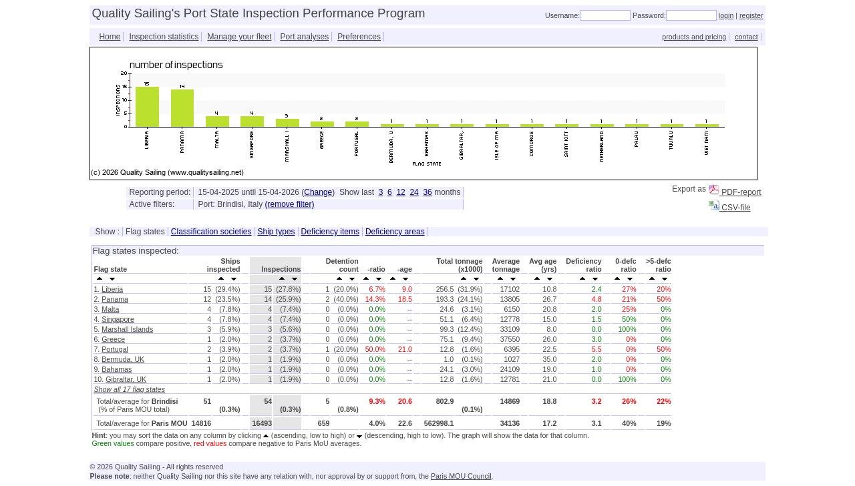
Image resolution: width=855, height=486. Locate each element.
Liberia (112, 289)
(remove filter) (290, 204)
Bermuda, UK (123, 359)
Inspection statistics (163, 36)
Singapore (118, 319)
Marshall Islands (127, 329)
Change (318, 192)
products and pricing (694, 37)
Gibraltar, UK (126, 379)
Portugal (115, 349)
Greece (113, 339)
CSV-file (730, 207)
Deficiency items (330, 231)
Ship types (276, 231)
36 (427, 192)
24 (413, 192)
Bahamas (117, 369)
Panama (115, 299)
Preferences (359, 36)
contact (746, 37)
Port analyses (305, 36)
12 (400, 192)
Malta (110, 309)
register (751, 15)
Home (109, 36)
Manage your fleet (239, 36)
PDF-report (735, 192)
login (726, 15)
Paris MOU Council (461, 476)
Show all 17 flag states (129, 389)
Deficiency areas (395, 231)
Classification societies (211, 231)
